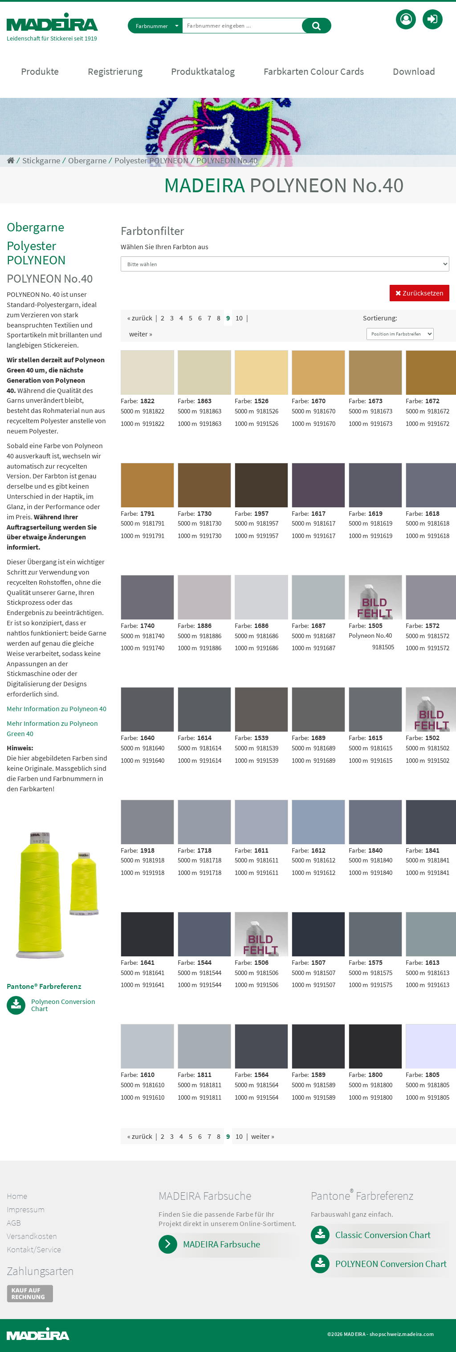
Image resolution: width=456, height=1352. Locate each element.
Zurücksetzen (419, 292)
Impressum (26, 1209)
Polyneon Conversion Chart (63, 1004)
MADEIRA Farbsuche (221, 1244)
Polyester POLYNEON (151, 160)
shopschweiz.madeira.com (402, 1334)
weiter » (140, 333)
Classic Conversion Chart (383, 1235)
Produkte (40, 71)
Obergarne (87, 160)
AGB (14, 1223)
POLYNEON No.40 (226, 160)
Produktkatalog (203, 71)
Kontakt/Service (34, 1249)
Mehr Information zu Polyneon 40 (56, 708)
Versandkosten (32, 1236)
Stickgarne (41, 160)
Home (17, 1196)
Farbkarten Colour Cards (314, 71)
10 (239, 317)
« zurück (139, 317)
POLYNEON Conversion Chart (391, 1264)
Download (414, 71)
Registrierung (115, 71)
